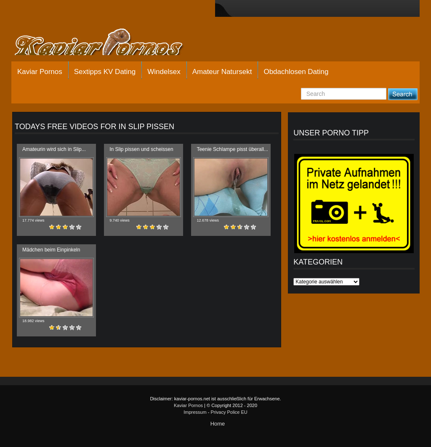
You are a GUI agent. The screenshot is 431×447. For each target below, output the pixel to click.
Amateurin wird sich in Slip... (54, 149)
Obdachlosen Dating (295, 72)
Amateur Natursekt (222, 72)
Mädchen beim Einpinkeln (51, 250)
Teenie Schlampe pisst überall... (232, 149)
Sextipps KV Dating (105, 72)
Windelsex (163, 72)
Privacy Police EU (228, 412)
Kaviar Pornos (39, 72)
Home (217, 424)
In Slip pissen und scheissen (141, 149)
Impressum (195, 412)
